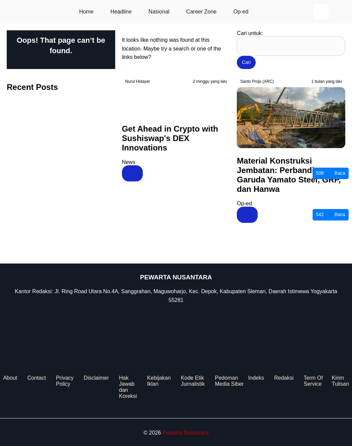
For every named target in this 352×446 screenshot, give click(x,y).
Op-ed (240, 11)
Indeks (256, 378)
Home (86, 11)
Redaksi (284, 378)
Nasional (159, 11)
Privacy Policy (64, 381)
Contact (36, 378)
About (10, 378)
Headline (121, 11)
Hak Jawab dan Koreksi (128, 387)
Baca (330, 173)
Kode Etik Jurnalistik (193, 381)
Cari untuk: (250, 33)
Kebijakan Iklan (159, 381)
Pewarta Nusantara (185, 433)
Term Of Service (313, 381)
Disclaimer (96, 378)
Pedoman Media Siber (229, 381)
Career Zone (201, 11)
